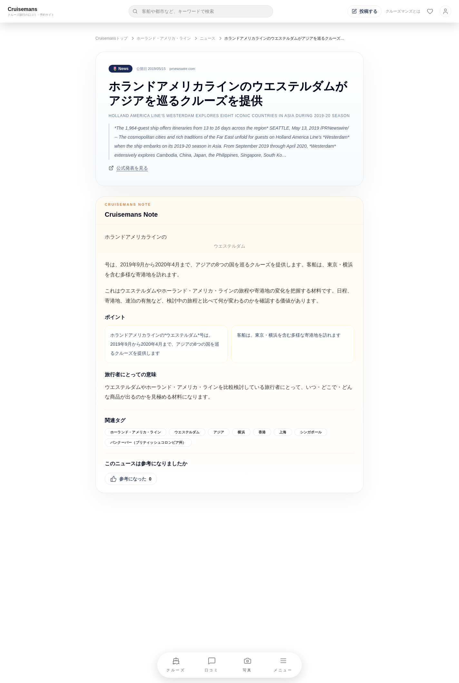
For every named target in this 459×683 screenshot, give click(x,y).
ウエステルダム (187, 432)
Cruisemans (22, 9)
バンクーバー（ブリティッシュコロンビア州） (148, 442)
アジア (218, 432)
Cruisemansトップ (111, 38)
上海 (282, 432)
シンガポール (311, 432)
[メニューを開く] (283, 665)
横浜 (241, 432)
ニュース (207, 38)
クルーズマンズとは (403, 11)
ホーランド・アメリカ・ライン (164, 38)
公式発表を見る (128, 168)
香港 (262, 432)
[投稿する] (364, 11)
